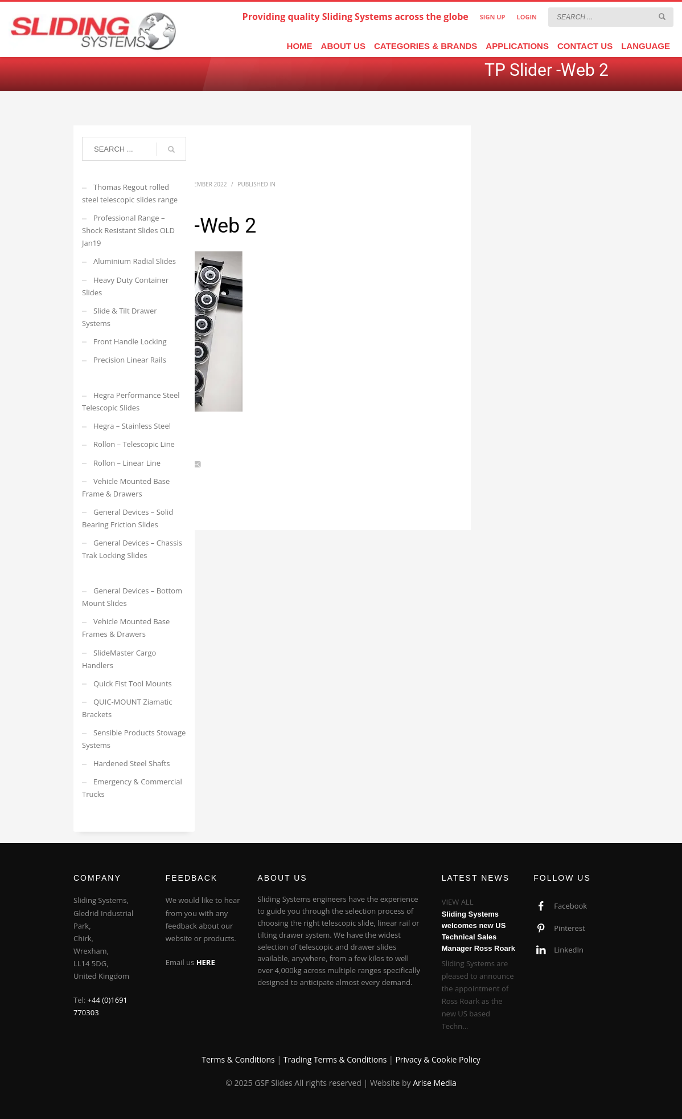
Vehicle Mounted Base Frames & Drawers (126, 627)
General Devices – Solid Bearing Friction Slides (127, 518)
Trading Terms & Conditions (335, 1059)
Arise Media (435, 1082)
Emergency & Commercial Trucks (132, 787)
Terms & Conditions (238, 1059)
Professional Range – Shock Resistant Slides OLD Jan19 (128, 230)
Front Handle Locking (130, 341)
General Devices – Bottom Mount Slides (132, 596)
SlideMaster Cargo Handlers (119, 659)
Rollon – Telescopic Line (134, 444)
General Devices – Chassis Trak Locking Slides (132, 549)
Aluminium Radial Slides (134, 261)
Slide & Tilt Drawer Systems (119, 317)
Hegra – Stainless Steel (132, 426)
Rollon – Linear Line (127, 463)
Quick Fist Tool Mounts (132, 683)
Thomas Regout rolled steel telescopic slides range (130, 193)
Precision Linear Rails (129, 360)
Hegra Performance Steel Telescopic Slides (131, 401)
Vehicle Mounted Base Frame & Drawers (126, 487)
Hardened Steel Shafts (131, 763)
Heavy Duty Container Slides (125, 286)
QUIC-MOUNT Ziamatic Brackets (127, 708)
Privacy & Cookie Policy (437, 1059)
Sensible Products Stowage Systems (134, 738)
